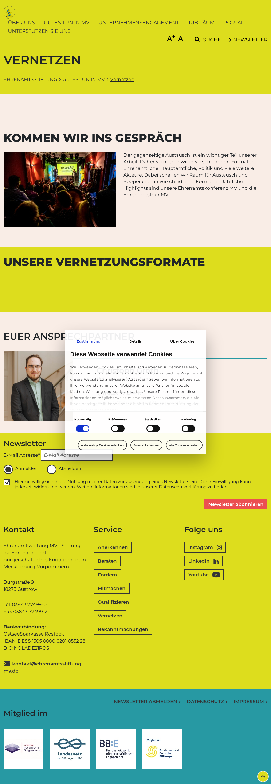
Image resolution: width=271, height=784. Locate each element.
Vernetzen (110, 616)
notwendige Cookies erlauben (102, 445)
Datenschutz (205, 701)
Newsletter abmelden (145, 701)
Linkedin (203, 561)
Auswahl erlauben (146, 445)
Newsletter (248, 40)
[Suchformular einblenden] (208, 40)
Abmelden (64, 469)
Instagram (205, 547)
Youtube (204, 575)
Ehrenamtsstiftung (30, 79)
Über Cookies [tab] (182, 341)
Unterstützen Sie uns (39, 31)
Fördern (107, 575)
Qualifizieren (113, 602)
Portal (234, 22)
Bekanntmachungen (123, 629)
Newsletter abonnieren (235, 504)
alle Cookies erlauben (184, 445)
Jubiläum (201, 22)
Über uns (21, 22)
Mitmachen (112, 588)
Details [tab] (135, 341)
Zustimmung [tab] (88, 341)
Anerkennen (113, 547)
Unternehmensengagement (138, 22)
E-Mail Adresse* (22, 455)
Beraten (107, 561)
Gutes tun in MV (67, 22)
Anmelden (21, 469)
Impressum (249, 701)
